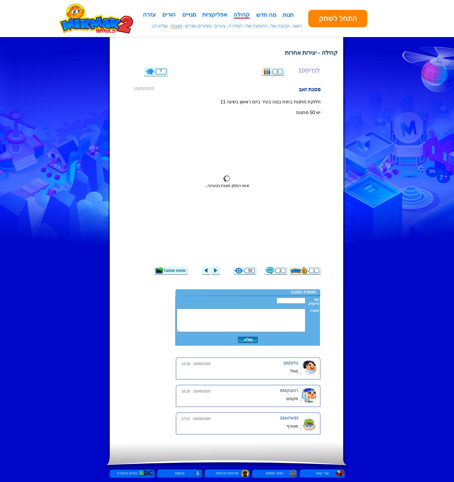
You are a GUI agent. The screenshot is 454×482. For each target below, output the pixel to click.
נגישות (179, 473)
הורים (169, 14)
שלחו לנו (160, 26)
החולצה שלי (256, 26)
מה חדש (266, 14)
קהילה (242, 14)
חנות (288, 14)
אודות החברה (132, 473)
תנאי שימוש (274, 473)
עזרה (149, 14)
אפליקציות (214, 14)
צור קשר (321, 473)
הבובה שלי (280, 26)
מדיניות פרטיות (227, 473)
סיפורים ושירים (198, 26)
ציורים (220, 26)
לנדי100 (309, 70)
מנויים (189, 14)
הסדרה (235, 26)
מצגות (176, 26)
